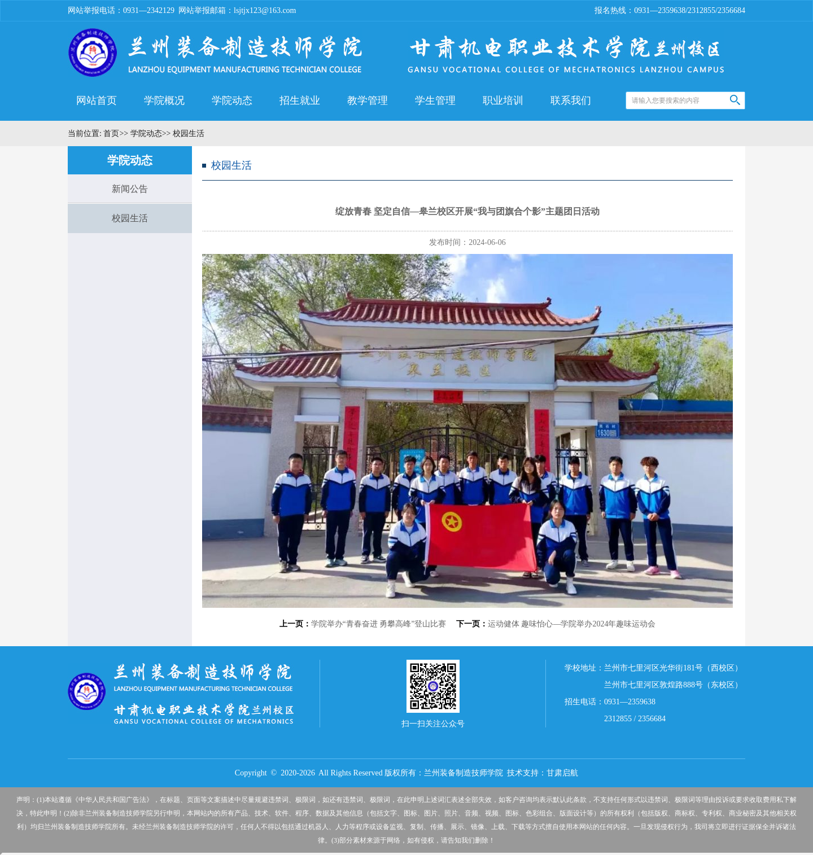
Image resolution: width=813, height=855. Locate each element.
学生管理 (435, 100)
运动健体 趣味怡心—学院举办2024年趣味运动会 (572, 624)
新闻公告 (130, 189)
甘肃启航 (562, 773)
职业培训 (503, 100)
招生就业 (299, 100)
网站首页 (96, 100)
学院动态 (232, 100)
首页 (111, 133)
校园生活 (130, 218)
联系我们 (570, 100)
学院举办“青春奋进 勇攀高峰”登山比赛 (379, 624)
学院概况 (164, 100)
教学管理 (367, 100)
